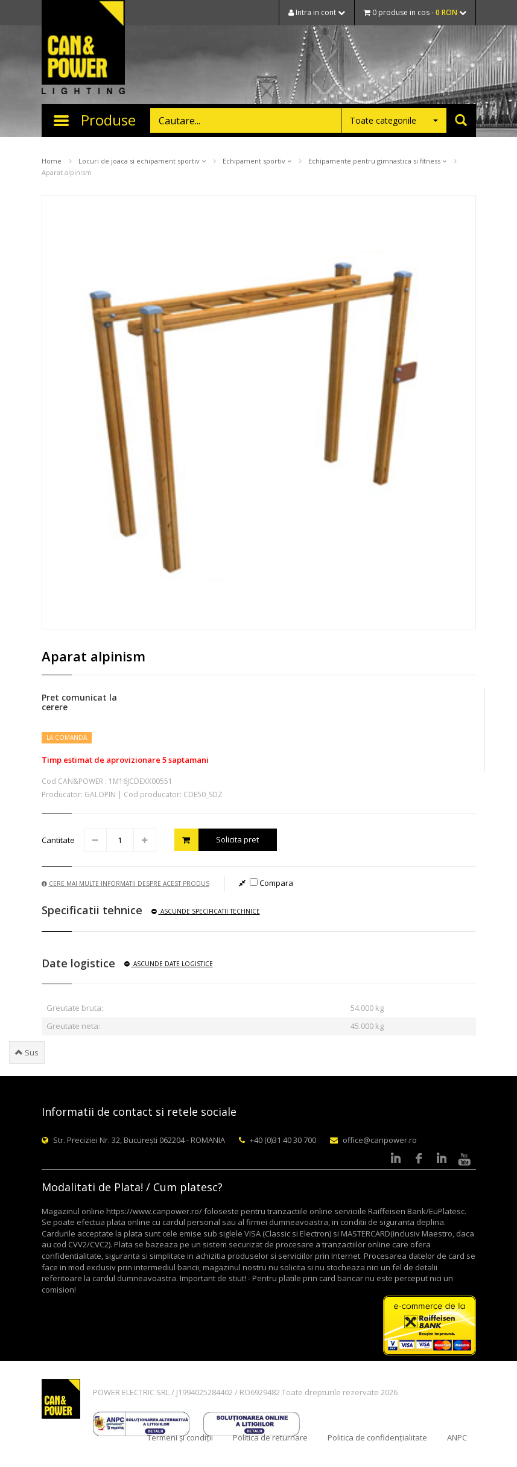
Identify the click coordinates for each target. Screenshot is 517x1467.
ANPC (457, 1437)
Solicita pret (216, 840)
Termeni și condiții (180, 1437)
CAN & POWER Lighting (83, 48)
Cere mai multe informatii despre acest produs (125, 883)
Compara (271, 882)
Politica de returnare (270, 1437)
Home (52, 160)
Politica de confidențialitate (377, 1437)
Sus (27, 1052)
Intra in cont (316, 12)
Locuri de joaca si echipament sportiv (142, 160)
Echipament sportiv (257, 160)
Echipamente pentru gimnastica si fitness (377, 160)
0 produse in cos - (415, 12)
